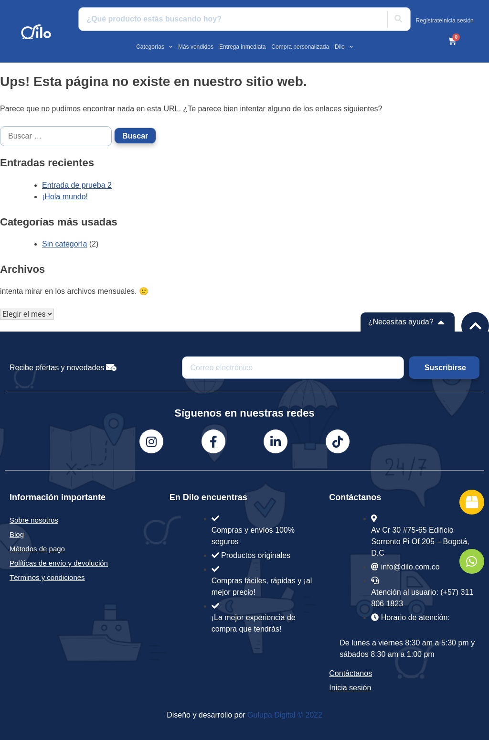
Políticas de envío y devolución (59, 563)
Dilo (344, 47)
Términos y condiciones (47, 577)
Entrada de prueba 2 (77, 185)
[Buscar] (398, 19)
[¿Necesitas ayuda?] (441, 322)
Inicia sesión (458, 20)
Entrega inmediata (242, 46)
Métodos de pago (37, 549)
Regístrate (428, 20)
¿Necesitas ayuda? (401, 322)
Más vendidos (195, 46)
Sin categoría (64, 244)
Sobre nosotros (34, 520)
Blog (17, 534)
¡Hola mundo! (65, 197)
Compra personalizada (300, 46)
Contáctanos (350, 673)
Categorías (154, 47)
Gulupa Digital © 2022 (284, 715)
